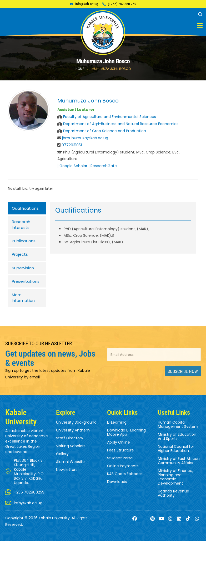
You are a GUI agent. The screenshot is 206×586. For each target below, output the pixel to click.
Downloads (117, 488)
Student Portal (120, 464)
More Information (23, 304)
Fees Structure (120, 457)
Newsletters (66, 476)
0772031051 (72, 145)
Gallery (62, 460)
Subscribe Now (183, 378)
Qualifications (25, 209)
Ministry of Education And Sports (177, 443)
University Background (76, 429)
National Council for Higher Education (176, 455)
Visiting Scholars (71, 452)
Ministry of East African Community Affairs (179, 467)
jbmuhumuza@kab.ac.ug (85, 138)
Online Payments (123, 472)
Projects (20, 258)
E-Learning (117, 429)
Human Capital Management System (178, 431)
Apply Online (118, 449)
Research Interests (21, 226)
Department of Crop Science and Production (104, 130)
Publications (24, 243)
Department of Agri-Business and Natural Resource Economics (120, 123)
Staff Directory (69, 445)
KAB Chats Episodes (125, 480)
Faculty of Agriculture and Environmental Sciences (109, 116)
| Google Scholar (72, 165)
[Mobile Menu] (200, 25)
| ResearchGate (102, 165)
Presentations (25, 286)
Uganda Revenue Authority (173, 500)
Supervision (23, 272)
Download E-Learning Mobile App (126, 439)
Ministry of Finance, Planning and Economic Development (175, 484)
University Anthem (73, 437)
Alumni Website (70, 468)
